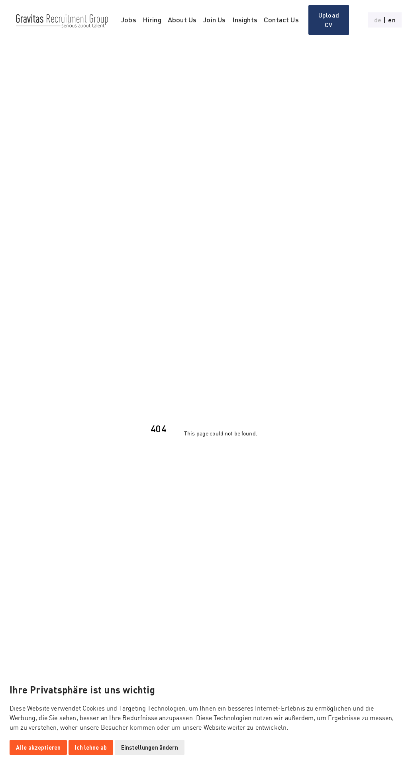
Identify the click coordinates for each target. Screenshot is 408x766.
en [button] (391, 20)
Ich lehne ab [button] (91, 747)
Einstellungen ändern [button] (149, 747)
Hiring (152, 19)
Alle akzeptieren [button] (38, 747)
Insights (244, 19)
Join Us (214, 19)
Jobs (128, 19)
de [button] (377, 20)
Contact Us (281, 19)
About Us (182, 19)
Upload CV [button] (328, 19)
